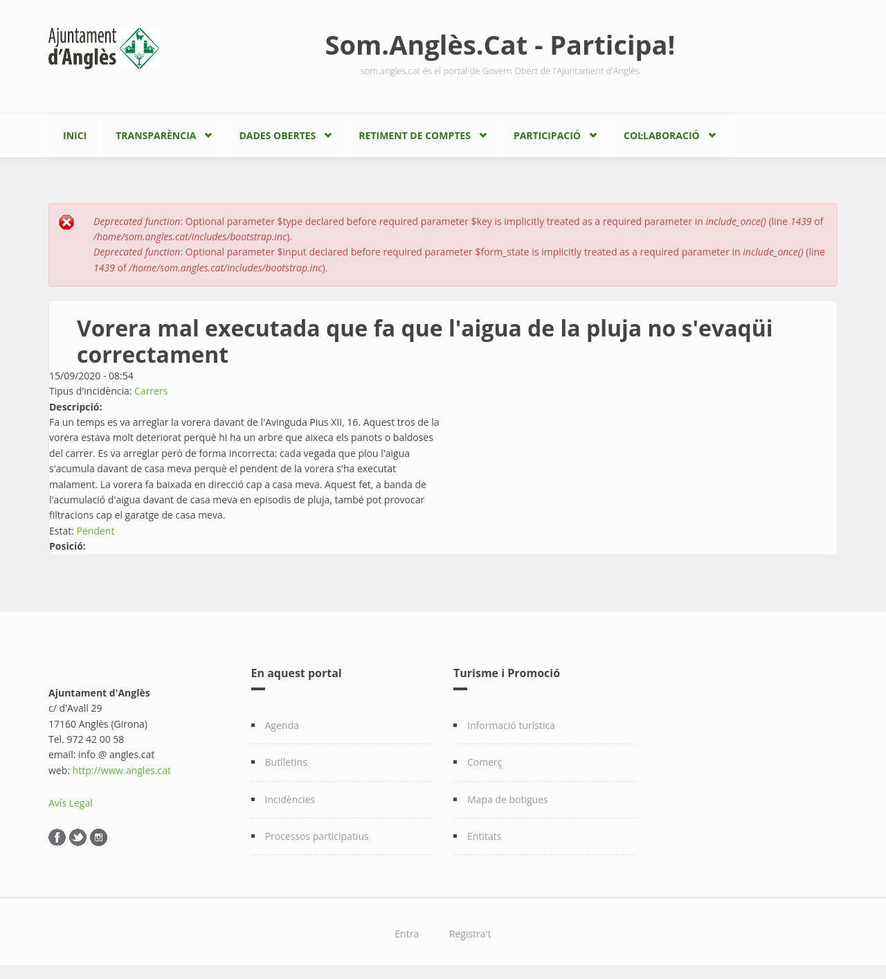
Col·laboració (662, 135)
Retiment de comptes (415, 135)
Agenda (282, 725)
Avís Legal (70, 802)
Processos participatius (317, 836)
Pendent (96, 530)
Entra (407, 933)
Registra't (470, 933)
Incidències (290, 799)
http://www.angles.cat (122, 770)
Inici (75, 135)
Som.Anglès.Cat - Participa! (500, 44)
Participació (547, 135)
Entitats (484, 836)
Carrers (151, 390)
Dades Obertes (277, 135)
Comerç (485, 762)
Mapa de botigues (507, 799)
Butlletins (286, 762)
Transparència (156, 135)
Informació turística (511, 725)
